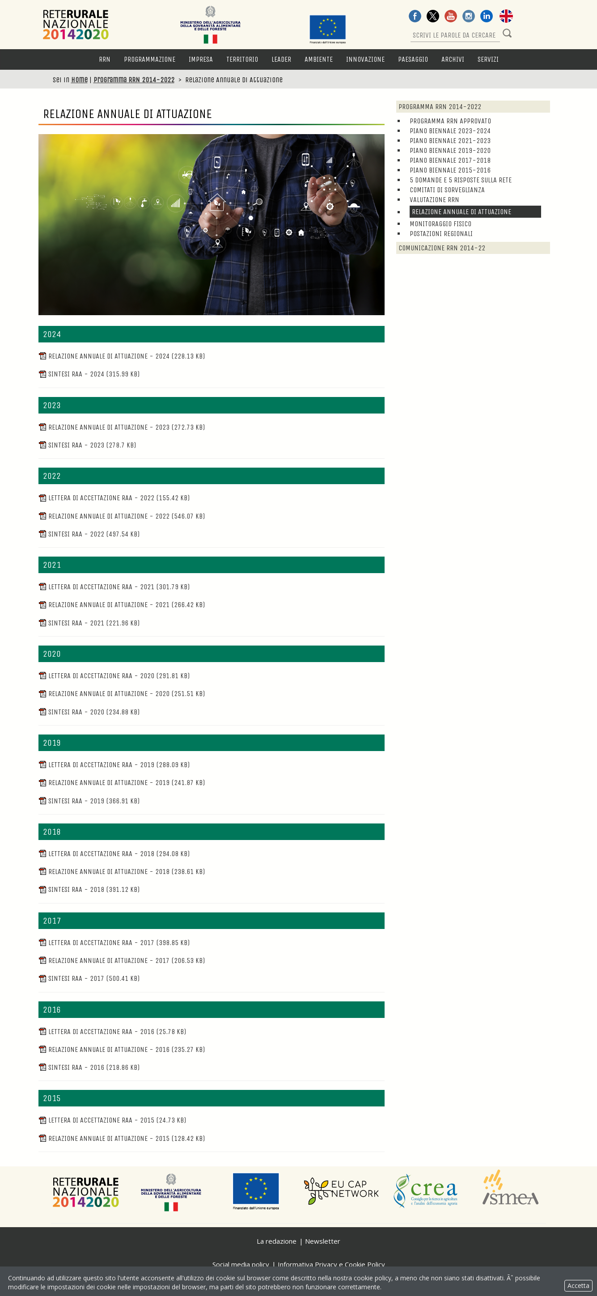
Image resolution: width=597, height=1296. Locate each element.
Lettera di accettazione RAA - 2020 (114, 675)
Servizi (488, 59)
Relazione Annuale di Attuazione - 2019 (121, 782)
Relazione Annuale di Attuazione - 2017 (121, 960)
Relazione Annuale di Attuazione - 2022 (121, 516)
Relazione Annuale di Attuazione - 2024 (121, 356)
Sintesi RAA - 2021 (89, 623)
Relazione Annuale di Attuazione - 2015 (121, 1138)
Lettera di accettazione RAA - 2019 (114, 764)
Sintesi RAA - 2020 (89, 712)
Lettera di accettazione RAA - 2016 (112, 1031)
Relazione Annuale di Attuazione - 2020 (121, 693)
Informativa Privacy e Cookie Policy (331, 1264)
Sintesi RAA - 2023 (87, 445)
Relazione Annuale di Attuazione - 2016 (121, 1049)
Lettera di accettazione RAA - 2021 (114, 587)
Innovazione (365, 59)
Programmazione (149, 59)
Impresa (201, 59)
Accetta (578, 1285)
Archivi (452, 59)
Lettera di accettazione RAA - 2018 (114, 853)
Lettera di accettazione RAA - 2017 (114, 942)
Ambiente (319, 59)
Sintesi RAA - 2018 (89, 889)
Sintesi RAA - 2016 (89, 1067)
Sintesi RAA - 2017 (89, 978)
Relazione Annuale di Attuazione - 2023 (121, 427)
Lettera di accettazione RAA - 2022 (114, 498)
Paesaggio (413, 59)
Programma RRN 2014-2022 (133, 80)
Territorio (242, 59)
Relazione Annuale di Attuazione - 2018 (121, 871)
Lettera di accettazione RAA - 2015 (112, 1120)
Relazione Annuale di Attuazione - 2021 (121, 604)
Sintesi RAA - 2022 (89, 534)
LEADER (281, 59)
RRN (104, 59)
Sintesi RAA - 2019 (89, 801)
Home (79, 80)
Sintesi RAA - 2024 (89, 374)
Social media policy (240, 1264)
